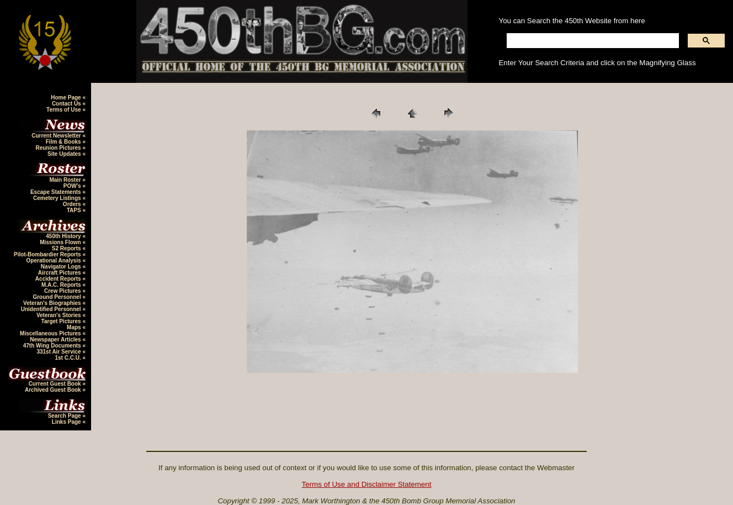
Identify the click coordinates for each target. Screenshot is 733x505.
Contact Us (67, 104)
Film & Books (64, 142)
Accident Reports (59, 279)
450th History (64, 236)
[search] (592, 41)
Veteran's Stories (59, 315)
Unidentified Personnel (52, 309)
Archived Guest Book (53, 390)
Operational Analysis (54, 260)
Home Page (66, 97)
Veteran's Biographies (52, 303)
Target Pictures (62, 321)
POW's (73, 186)
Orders (73, 204)
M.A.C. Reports (61, 285)
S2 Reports (67, 248)
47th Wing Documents (53, 346)
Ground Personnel (57, 297)
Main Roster (65, 180)
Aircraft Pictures (60, 273)
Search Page (65, 416)
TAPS (75, 210)
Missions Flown (61, 242)
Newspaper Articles (56, 339)
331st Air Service (59, 352)
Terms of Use (64, 110)
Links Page (67, 422)
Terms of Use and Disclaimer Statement (367, 484)
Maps (74, 327)
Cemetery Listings (57, 198)
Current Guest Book (56, 384)
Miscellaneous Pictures (51, 333)
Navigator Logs (62, 267)
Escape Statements (56, 192)
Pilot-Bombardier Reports (48, 254)
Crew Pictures (63, 291)
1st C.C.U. (68, 358)
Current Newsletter (56, 136)
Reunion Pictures (58, 148)
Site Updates (64, 154)
